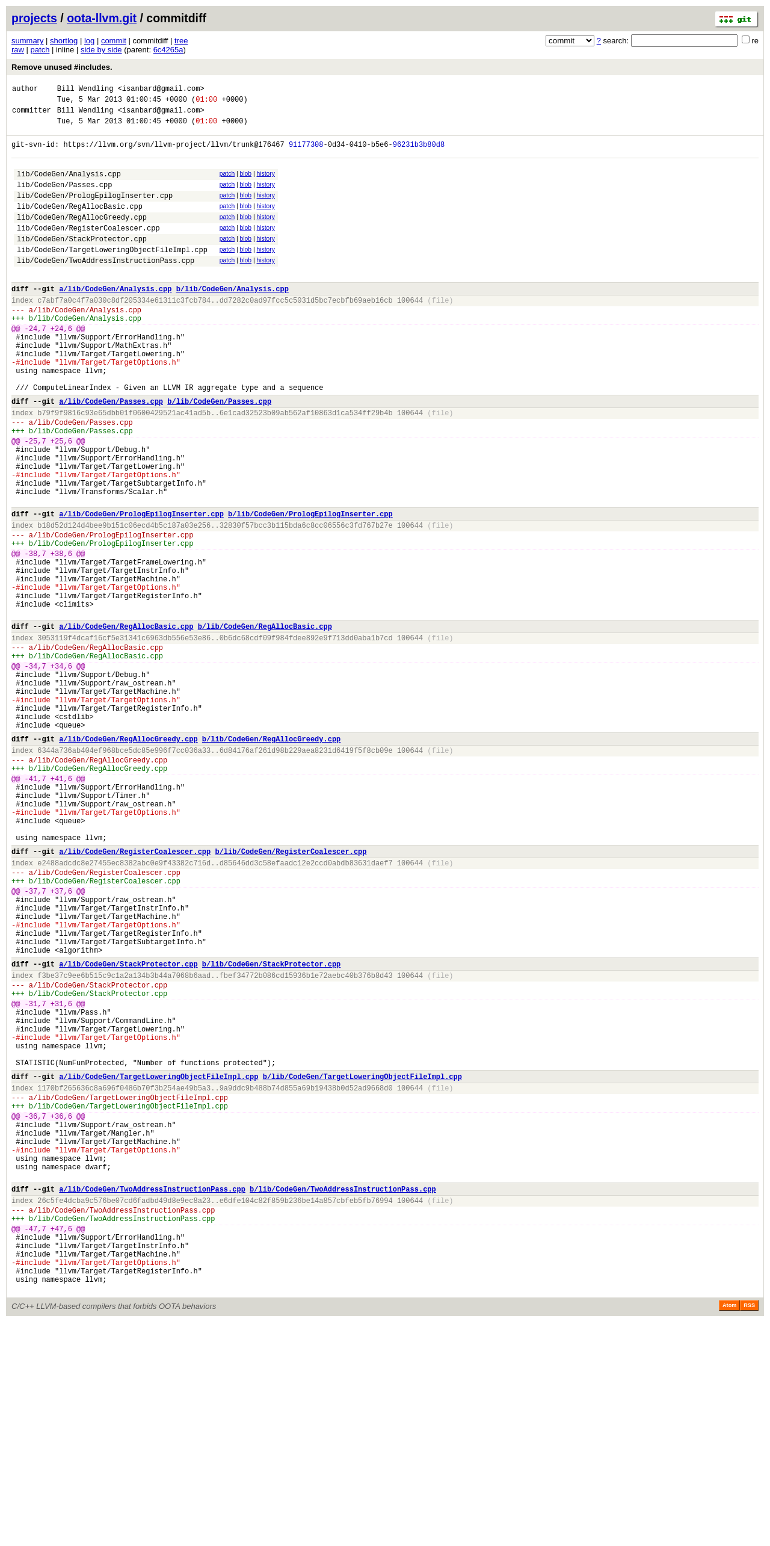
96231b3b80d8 (419, 153)
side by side (101, 49)
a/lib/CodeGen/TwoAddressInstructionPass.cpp (152, 1393)
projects (34, 18)
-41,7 (35, 903)
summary (27, 40)
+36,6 (61, 1305)
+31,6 (61, 1171)
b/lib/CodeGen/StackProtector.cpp (271, 1124)
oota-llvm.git (102, 18)
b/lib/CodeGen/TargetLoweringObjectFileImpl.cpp (362, 1259)
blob (246, 184)
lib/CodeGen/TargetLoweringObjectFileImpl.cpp (112, 275)
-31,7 (35, 1171)
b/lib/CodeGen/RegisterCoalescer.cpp (290, 990)
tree (181, 40)
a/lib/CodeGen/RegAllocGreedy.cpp (128, 856)
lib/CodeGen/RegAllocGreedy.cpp (82, 237)
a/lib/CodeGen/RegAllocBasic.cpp (126, 722)
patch (40, 49)
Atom (729, 1529)
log (89, 40)
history (265, 184)
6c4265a (168, 49)
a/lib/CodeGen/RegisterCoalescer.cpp (135, 990)
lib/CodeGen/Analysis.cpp (69, 186)
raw (17, 49)
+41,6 (61, 903)
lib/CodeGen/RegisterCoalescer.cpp (88, 249)
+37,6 (61, 1037)
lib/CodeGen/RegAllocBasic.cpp (80, 224)
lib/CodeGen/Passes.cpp (64, 199)
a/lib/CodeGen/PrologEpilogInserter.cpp (141, 588)
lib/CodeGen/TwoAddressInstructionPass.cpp (105, 287)
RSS (749, 1529)
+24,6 (61, 366)
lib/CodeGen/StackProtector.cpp (82, 262)
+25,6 (61, 500)
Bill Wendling (85, 90)
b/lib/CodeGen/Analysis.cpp (232, 319)
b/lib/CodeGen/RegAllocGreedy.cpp (271, 856)
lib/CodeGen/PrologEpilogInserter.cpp (95, 211)
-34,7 (35, 769)
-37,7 (35, 1037)
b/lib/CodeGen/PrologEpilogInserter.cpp (310, 588)
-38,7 (35, 634)
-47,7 (35, 1440)
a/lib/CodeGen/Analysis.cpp (115, 319)
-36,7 (35, 1305)
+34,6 (61, 769)
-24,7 (35, 366)
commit (113, 40)
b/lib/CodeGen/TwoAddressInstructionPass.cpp (343, 1393)
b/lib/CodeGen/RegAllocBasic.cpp (265, 722)
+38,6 (61, 634)
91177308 (306, 153)
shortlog (64, 40)
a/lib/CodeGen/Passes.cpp (111, 453)
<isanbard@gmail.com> (161, 90)
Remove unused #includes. (61, 67)
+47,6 (61, 1440)
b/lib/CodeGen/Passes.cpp (219, 453)
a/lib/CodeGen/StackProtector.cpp (128, 1124)
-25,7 (35, 500)
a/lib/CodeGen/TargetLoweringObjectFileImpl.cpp (158, 1259)
